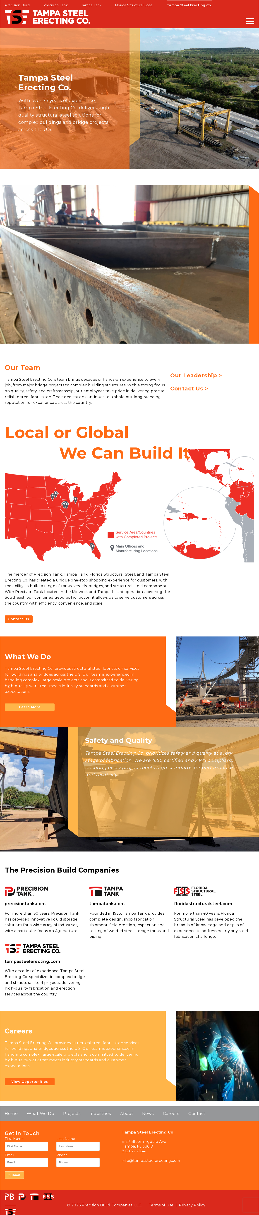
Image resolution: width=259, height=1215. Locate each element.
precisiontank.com (25, 903)
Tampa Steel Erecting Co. (189, 5)
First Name (14, 1139)
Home (11, 1113)
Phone (62, 1155)
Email (9, 1155)
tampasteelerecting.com (32, 961)
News (148, 1113)
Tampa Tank (91, 5)
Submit (14, 1175)
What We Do (40, 1113)
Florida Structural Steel (134, 5)
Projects (72, 1113)
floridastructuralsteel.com (203, 903)
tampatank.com (107, 903)
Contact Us (18, 619)
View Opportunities (29, 1082)
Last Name (65, 1139)
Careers (171, 1113)
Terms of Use (161, 1205)
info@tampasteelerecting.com (151, 1160)
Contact (196, 1113)
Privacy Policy (192, 1205)
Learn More (30, 707)
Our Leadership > (196, 375)
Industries (100, 1113)
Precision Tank (55, 5)
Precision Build (17, 5)
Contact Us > (189, 388)
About (126, 1113)
